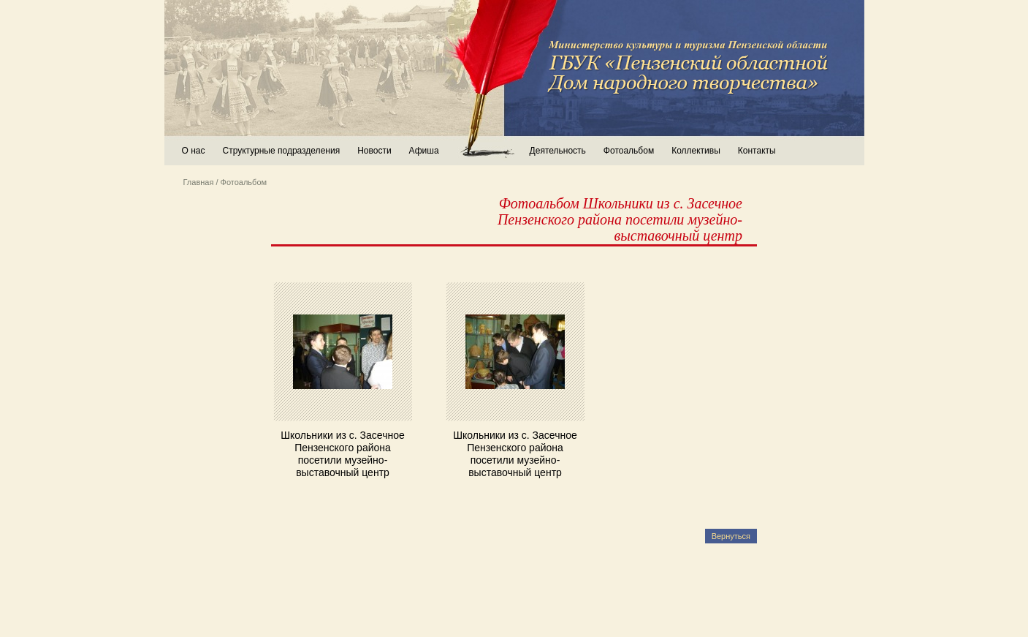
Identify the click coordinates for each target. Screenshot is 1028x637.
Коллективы (695, 151)
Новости (374, 151)
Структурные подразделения (281, 151)
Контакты (757, 151)
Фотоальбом (629, 151)
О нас (193, 151)
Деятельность (558, 151)
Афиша (424, 151)
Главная (198, 182)
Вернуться (731, 536)
